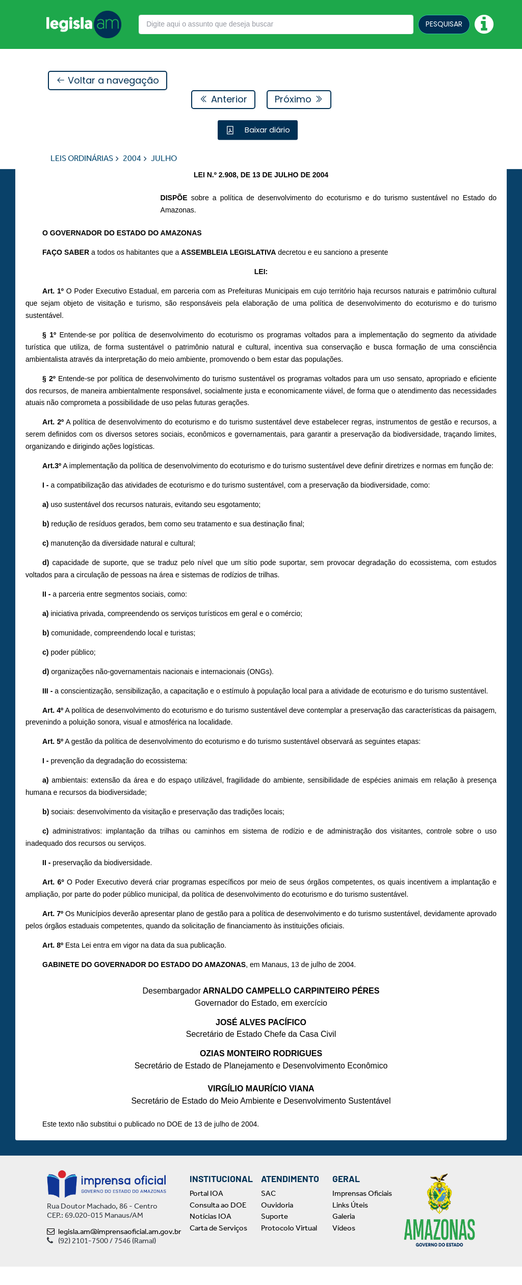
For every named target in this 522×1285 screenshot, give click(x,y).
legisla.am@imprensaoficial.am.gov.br (114, 1249)
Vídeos (343, 1245)
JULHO (164, 159)
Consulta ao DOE (218, 1222)
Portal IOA (206, 1211)
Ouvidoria (277, 1222)
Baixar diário (266, 130)
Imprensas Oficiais (362, 1211)
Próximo (299, 99)
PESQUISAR (444, 24)
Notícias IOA (210, 1234)
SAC (268, 1211)
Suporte (274, 1234)
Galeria (343, 1234)
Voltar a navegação (107, 80)
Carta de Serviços (218, 1245)
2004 (132, 159)
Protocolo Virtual (289, 1245)
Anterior (223, 99)
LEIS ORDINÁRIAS (81, 159)
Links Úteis (350, 1222)
